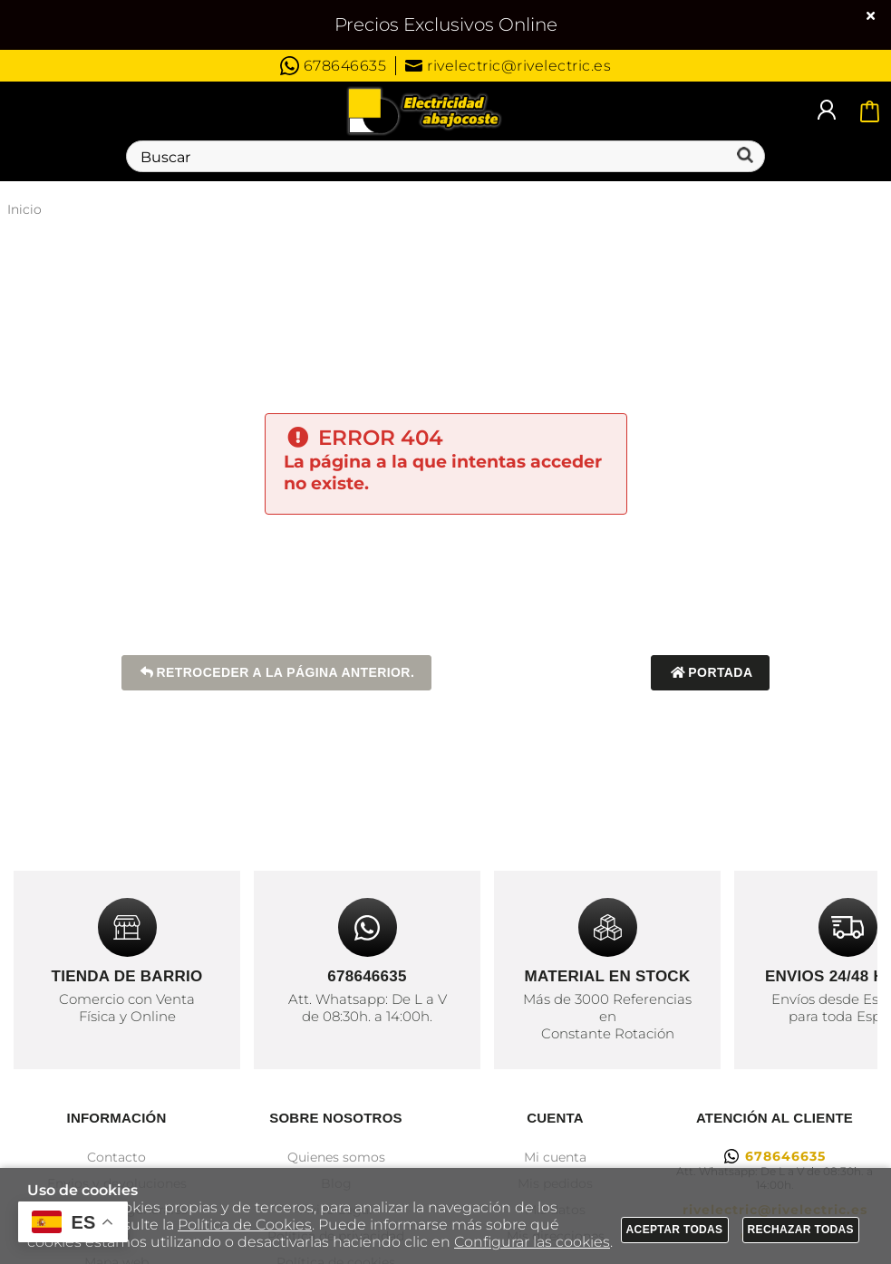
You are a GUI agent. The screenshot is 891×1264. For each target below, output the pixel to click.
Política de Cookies (245, 1224)
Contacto (116, 1157)
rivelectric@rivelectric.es (508, 65)
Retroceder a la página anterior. (277, 672)
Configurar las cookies (532, 1241)
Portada (710, 672)
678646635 (333, 65)
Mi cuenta (555, 1157)
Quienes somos (336, 1157)
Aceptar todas (674, 1229)
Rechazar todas (801, 1229)
